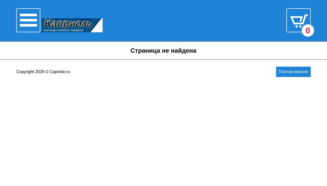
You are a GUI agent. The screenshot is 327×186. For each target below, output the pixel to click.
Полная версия (293, 71)
